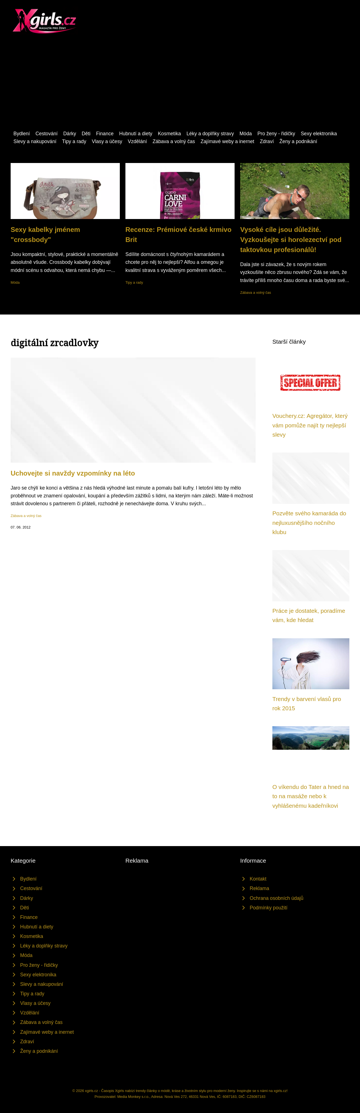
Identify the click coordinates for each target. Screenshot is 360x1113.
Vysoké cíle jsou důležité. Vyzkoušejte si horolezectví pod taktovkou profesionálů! (291, 239)
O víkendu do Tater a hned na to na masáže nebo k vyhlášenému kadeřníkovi (310, 796)
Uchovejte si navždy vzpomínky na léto (73, 473)
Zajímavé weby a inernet (227, 141)
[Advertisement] (180, 87)
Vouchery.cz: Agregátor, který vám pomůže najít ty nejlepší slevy (310, 425)
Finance (105, 133)
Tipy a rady (74, 141)
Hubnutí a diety (135, 133)
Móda (245, 133)
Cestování (47, 133)
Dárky (69, 133)
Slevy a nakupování (35, 141)
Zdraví (267, 141)
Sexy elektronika (319, 133)
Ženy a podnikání (298, 141)
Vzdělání (137, 141)
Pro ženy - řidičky (276, 133)
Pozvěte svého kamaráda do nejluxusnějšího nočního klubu (309, 522)
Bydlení (21, 133)
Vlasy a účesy (107, 141)
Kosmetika (169, 133)
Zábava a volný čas (174, 141)
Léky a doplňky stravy (210, 133)
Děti (86, 133)
